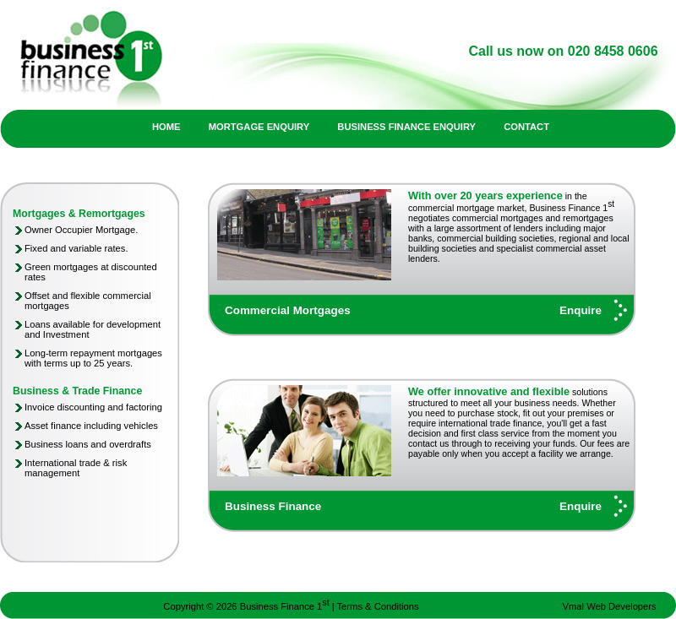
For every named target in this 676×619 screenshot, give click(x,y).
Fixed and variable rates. (76, 248)
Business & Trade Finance (77, 391)
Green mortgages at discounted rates (91, 272)
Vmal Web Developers (610, 606)
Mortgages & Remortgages (79, 214)
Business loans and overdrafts (88, 444)
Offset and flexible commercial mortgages (88, 300)
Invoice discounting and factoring (93, 407)
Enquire (580, 310)
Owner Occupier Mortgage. (81, 230)
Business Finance (273, 506)
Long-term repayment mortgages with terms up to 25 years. (93, 358)
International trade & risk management (76, 468)
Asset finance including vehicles (91, 426)
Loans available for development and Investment (93, 329)
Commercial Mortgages (288, 310)
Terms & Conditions (378, 606)
